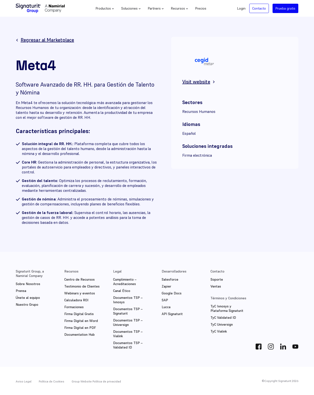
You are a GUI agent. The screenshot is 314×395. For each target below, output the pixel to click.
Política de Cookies (51, 381)
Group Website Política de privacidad (96, 381)
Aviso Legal (23, 381)
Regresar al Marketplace (47, 40)
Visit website (196, 82)
